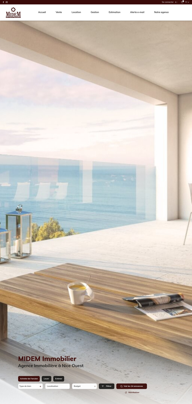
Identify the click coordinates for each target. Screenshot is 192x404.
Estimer (58, 381)
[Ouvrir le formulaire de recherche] (106, 388)
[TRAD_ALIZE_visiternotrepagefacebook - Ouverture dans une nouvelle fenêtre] (3, 2)
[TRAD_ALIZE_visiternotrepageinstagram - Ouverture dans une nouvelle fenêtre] (7, 2)
